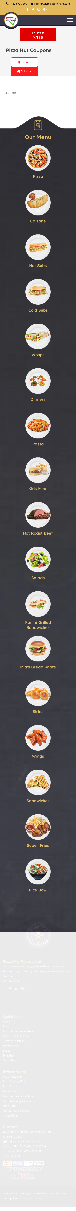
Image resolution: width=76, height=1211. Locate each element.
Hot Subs (38, 265)
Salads (38, 577)
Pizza (38, 175)
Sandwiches (38, 800)
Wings (38, 755)
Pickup (23, 62)
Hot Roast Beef (38, 532)
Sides (38, 711)
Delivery (24, 71)
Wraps (38, 354)
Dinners (38, 398)
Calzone (38, 220)
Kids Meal (38, 488)
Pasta (38, 443)
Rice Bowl (38, 889)
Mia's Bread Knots (38, 666)
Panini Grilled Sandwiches (38, 624)
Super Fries (38, 844)
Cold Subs (38, 309)
